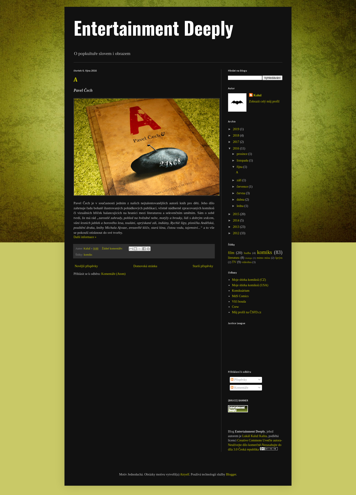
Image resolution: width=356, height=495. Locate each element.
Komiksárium (241, 290)
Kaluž (258, 95)
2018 (236, 135)
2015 (236, 214)
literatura (234, 257)
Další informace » (85, 237)
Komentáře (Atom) (113, 274)
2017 (236, 142)
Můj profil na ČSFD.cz (246, 312)
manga (248, 257)
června (241, 193)
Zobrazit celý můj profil (264, 101)
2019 (236, 129)
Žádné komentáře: (112, 248)
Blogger (231, 474)
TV (234, 262)
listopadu (243, 160)
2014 (236, 220)
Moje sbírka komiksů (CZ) (249, 279)
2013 (236, 227)
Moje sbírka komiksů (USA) (250, 285)
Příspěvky (239, 379)
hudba (247, 253)
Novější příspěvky (86, 266)
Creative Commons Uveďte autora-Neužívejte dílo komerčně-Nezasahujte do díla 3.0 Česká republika (255, 445)
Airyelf (184, 474)
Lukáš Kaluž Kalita (254, 436)
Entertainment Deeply (153, 27)
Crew (235, 306)
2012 (236, 233)
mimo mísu (263, 257)
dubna (241, 199)
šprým (278, 257)
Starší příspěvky (203, 266)
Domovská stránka (145, 266)
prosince (242, 154)
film (231, 253)
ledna (240, 206)
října (240, 167)
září (239, 180)
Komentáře (239, 387)
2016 (236, 148)
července (243, 186)
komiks (88, 254)
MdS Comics (240, 296)
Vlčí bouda (239, 301)
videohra (247, 262)
